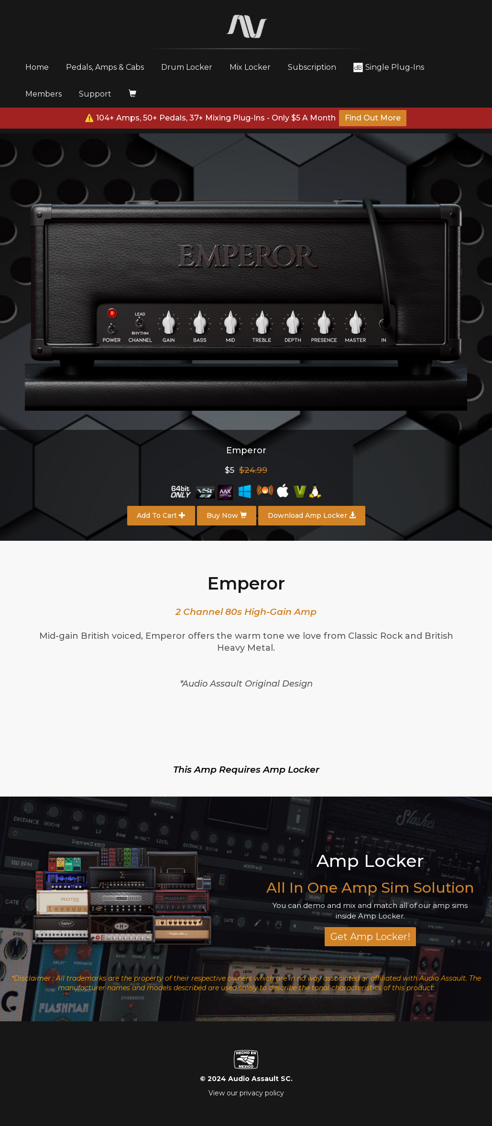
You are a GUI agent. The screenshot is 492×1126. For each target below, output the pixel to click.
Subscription (312, 67)
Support (95, 93)
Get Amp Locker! (370, 936)
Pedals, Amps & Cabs (105, 67)
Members (43, 93)
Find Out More (373, 117)
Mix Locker (250, 67)
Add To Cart (161, 515)
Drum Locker (186, 67)
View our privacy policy (246, 1093)
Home (40, 67)
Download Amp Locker (312, 515)
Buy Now (227, 515)
